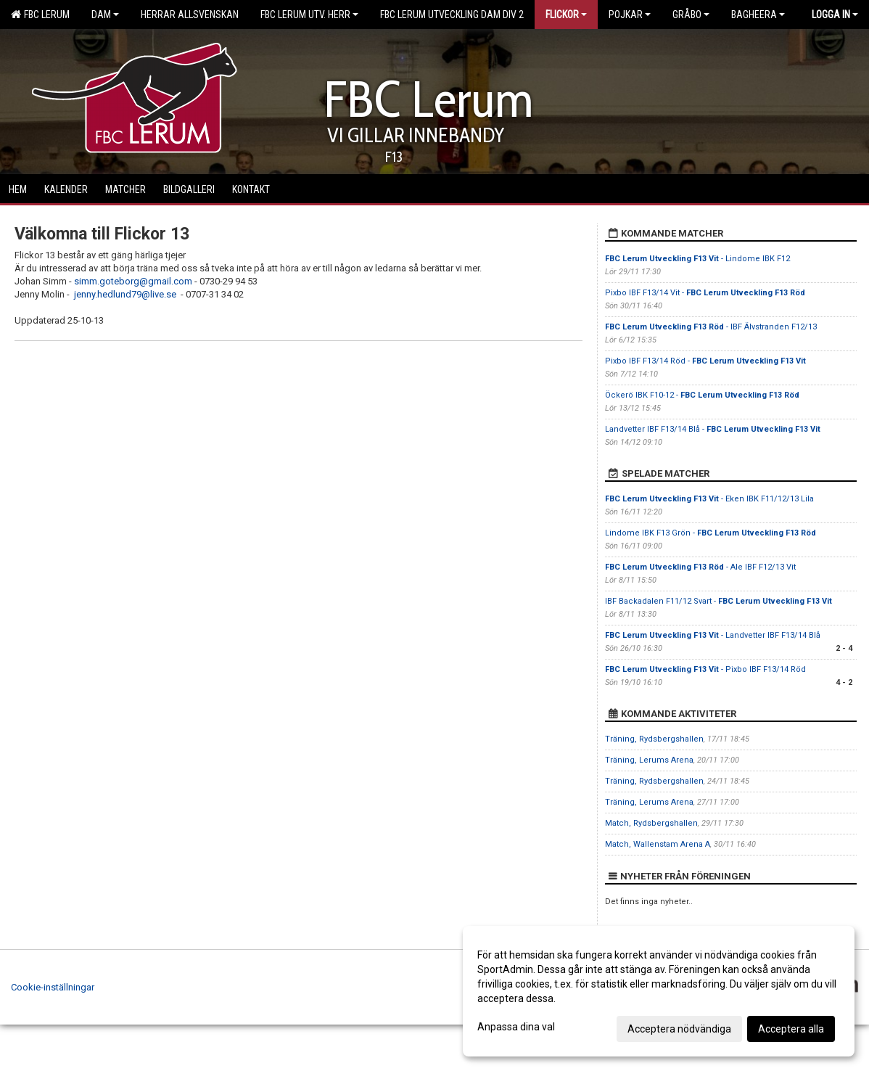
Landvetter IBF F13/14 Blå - (712, 429)
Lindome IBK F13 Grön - (710, 533)
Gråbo (690, 14)
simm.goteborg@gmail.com (133, 281)
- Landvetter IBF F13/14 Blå (712, 635)
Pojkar (630, 14)
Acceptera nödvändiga (679, 1029)
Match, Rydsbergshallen (651, 823)
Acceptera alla (791, 1029)
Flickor (566, 14)
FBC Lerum (40, 14)
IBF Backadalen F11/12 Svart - (718, 601)
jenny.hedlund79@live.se (125, 294)
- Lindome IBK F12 (697, 258)
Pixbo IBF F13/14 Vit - (705, 293)
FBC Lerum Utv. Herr (309, 14)
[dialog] (658, 991)
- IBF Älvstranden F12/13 (711, 327)
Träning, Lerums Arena (649, 760)
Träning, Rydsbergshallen (654, 739)
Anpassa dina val (516, 1027)
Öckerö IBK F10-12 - (702, 395)
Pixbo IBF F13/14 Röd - (705, 361)
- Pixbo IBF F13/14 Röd (705, 669)
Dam (105, 14)
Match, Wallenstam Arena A (657, 844)
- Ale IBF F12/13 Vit (700, 567)
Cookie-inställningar (52, 987)
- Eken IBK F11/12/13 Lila (709, 499)
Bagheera (758, 14)
